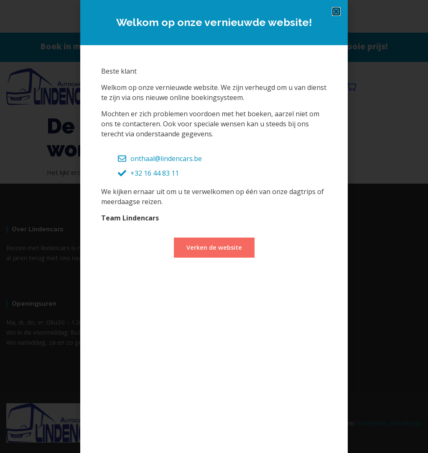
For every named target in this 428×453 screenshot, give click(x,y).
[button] (336, 11)
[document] (214, 226)
